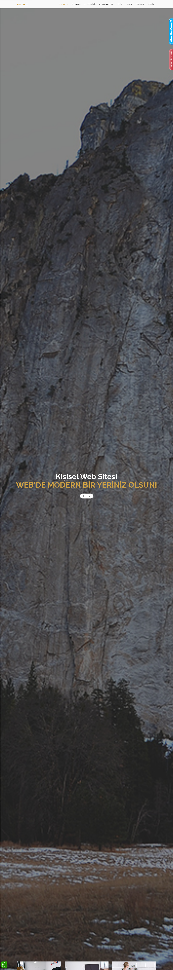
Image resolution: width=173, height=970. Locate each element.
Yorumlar (140, 4)
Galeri (129, 4)
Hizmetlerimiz (90, 4)
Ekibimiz (120, 4)
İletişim (151, 4)
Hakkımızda (75, 4)
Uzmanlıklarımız (106, 4)
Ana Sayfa (63, 4)
